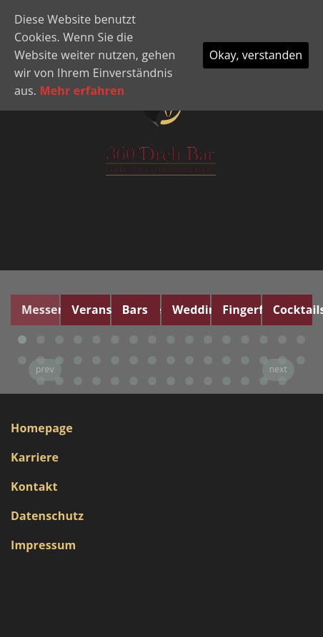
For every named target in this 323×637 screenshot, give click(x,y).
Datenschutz (47, 516)
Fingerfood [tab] (241, 309)
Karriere (35, 457)
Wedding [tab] (191, 309)
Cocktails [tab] (292, 309)
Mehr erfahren (82, 90)
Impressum (43, 545)
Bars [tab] (135, 309)
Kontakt (34, 486)
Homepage (42, 428)
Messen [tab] (40, 309)
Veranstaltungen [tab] (90, 309)
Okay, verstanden (255, 55)
